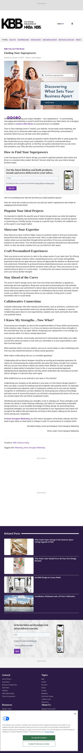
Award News (6, 682)
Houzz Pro (12, 40)
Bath (42, 679)
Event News (5, 688)
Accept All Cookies (39, 738)
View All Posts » (7, 679)
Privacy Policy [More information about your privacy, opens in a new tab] (49, 732)
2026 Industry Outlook (50, 40)
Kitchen (43, 682)
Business (44, 685)
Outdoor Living (45, 699)
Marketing (19, 448)
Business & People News (9, 685)
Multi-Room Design (47, 696)
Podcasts (5, 690)
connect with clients (24, 124)
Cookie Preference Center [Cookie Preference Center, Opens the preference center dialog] (39, 744)
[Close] (75, 713)
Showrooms (45, 702)
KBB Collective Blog (14, 49)
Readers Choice (6, 709)
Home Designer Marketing (18, 419)
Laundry (43, 690)
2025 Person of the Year (66, 40)
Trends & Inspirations (8, 696)
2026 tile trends (36, 40)
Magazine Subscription (48, 709)
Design (43, 688)
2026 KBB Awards (23, 40)
